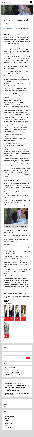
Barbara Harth (8, 383)
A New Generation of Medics (11, 369)
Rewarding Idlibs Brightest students (13, 370)
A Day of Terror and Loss (10, 367)
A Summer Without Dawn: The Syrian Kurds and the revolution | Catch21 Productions (16, 392)
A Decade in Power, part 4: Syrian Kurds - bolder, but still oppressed (16, 389)
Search (28, 358)
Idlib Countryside (24, 30)
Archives (6, 404)
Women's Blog (11, 28)
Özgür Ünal (7, 387)
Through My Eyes (8, 423)
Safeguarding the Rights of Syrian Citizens (14, 374)
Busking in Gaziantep (17, 383)
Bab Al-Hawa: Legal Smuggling (18, 387)
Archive (6, 415)
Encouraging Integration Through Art (13, 372)
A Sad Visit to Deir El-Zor (20, 385)
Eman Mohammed (11, 30)
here (26, 293)
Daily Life (7, 418)
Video (6, 425)
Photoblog (7, 420)
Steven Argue (8, 389)
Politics (6, 422)
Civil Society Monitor (9, 416)
